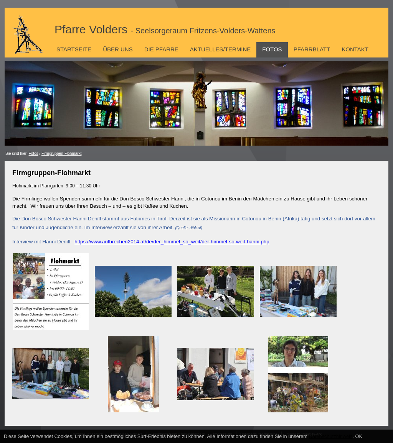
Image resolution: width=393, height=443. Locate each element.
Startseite (73, 49)
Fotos (272, 49)
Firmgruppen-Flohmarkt (61, 153)
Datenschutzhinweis (331, 436)
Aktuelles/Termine (220, 49)
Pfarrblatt (312, 49)
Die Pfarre (161, 49)
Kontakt (355, 49)
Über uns (118, 49)
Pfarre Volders (165, 29)
